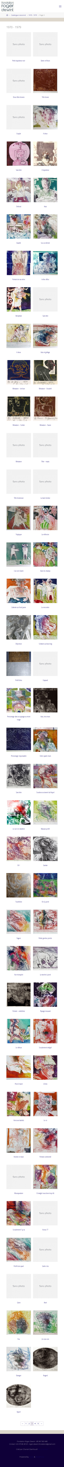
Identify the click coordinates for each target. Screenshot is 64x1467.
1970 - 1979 (32, 15)
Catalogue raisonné (18, 15)
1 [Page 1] (25, 1423)
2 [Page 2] (29, 1423)
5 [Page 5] (38, 1423)
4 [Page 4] (34, 1423)
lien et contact (43, 1449)
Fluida (31, 1457)
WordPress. (40, 1457)
